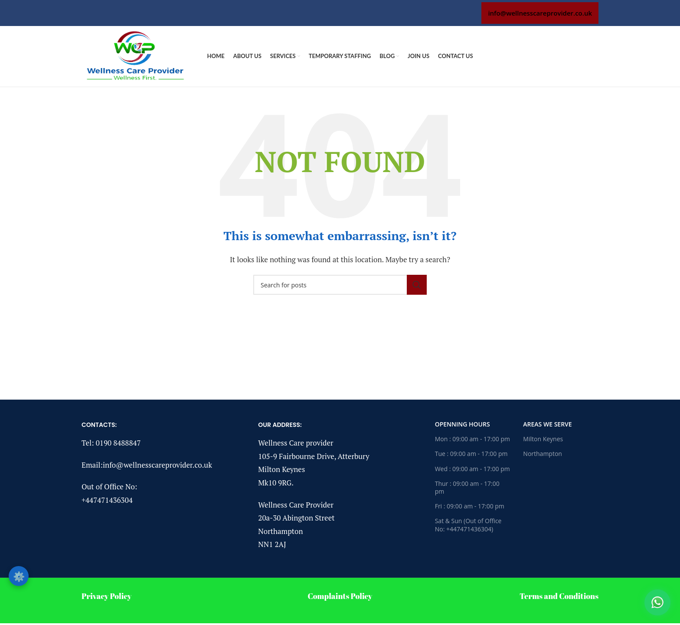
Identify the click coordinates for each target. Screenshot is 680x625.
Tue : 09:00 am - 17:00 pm (471, 453)
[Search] (340, 285)
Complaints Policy (340, 596)
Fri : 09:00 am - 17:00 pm (469, 506)
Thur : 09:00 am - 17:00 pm (467, 487)
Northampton (542, 453)
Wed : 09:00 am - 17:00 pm (472, 469)
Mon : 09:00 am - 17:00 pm (472, 439)
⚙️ (19, 576)
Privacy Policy (106, 596)
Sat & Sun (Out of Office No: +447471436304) (468, 525)
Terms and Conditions (559, 596)
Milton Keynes (543, 439)
